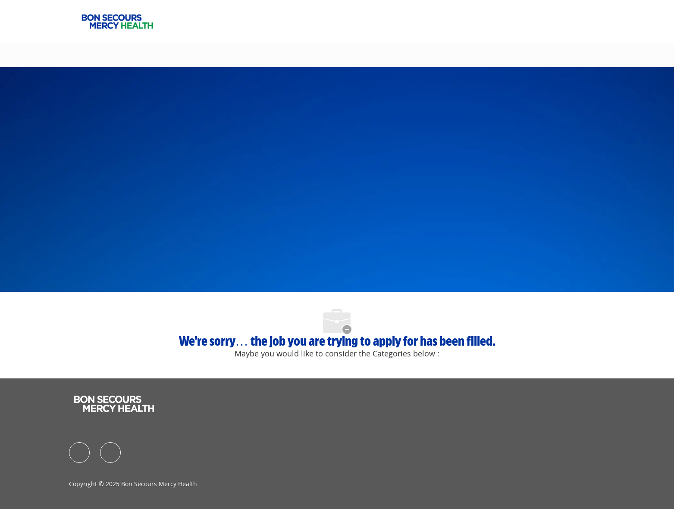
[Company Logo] (117, 21)
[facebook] (79, 452)
